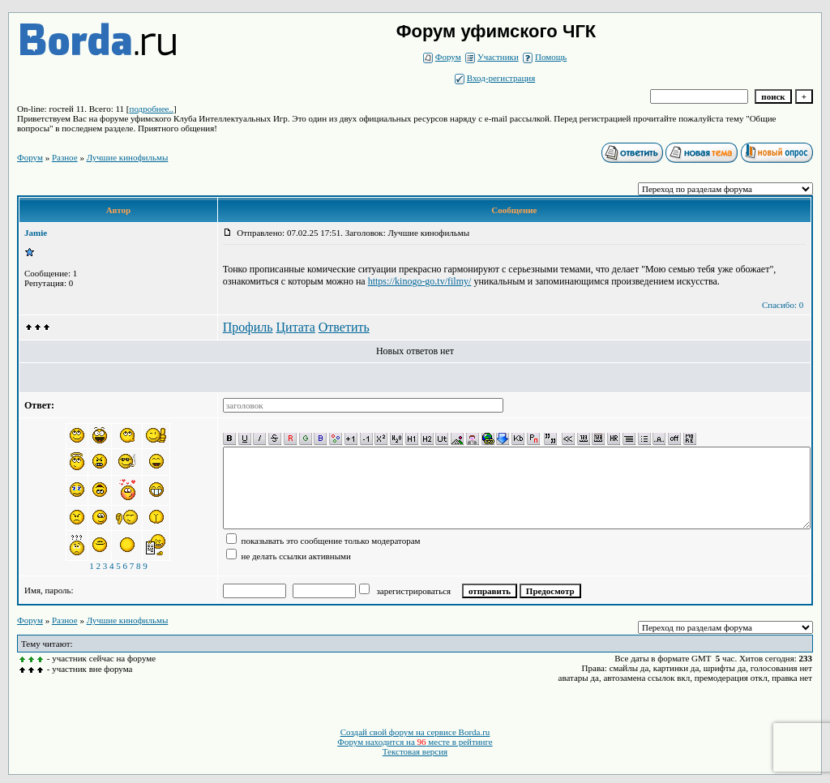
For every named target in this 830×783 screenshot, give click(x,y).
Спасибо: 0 (782, 305)
